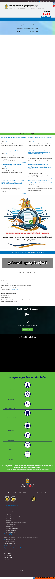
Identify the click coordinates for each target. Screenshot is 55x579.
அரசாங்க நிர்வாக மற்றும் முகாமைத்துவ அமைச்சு (15, 516)
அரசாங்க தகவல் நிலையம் (11, 524)
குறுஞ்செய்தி (11, 430)
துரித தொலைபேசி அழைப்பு (10, 408)
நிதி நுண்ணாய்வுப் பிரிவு (10, 532)
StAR (5, 561)
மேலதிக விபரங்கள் (27, 329)
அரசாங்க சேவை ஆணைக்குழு (12, 518)
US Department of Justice (9, 563)
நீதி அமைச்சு (8, 514)
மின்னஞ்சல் (11, 450)
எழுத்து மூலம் (11, 399)
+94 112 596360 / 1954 (32, 1)
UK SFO (5, 565)
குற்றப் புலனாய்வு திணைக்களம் (12, 528)
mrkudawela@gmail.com (16, 303)
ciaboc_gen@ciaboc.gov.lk (45, 1)
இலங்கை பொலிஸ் (9, 526)
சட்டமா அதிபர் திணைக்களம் (11, 512)
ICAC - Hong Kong (8, 557)
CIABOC (12, 570)
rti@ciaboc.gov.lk (14, 289)
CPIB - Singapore (7, 555)
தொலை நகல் (11, 440)
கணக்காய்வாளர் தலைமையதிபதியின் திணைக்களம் (16, 522)
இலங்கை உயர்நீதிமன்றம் (10, 509)
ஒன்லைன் (11, 459)
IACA (5, 566)
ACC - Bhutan (7, 559)
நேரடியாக (12, 389)
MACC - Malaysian (8, 553)
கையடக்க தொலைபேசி (11, 417)
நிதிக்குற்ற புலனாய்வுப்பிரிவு (11, 530)
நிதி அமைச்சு (8, 520)
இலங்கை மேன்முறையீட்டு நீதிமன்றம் (13, 511)
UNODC (5, 551)
